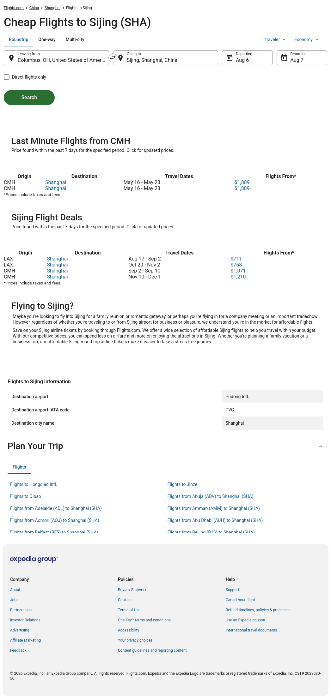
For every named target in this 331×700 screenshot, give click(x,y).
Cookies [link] (125, 600)
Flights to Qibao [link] (25, 496)
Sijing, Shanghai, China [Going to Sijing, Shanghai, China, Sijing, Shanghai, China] (152, 60)
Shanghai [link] (52, 8)
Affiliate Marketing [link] (25, 640)
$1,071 (238, 271)
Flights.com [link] (14, 8)
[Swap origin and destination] (112, 57)
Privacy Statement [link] (133, 590)
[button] (165, 446)
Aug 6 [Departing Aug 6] (242, 60)
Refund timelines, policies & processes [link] (258, 610)
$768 (236, 265)
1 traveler (274, 39)
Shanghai (55, 182)
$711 (236, 259)
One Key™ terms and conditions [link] (144, 620)
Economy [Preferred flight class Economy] (307, 39)
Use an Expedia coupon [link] (245, 620)
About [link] (15, 590)
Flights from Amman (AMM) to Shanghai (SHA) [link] (214, 508)
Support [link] (232, 590)
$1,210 (238, 277)
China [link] (34, 8)
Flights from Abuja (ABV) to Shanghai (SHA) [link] (211, 496)
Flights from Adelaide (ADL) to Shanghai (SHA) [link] (56, 508)
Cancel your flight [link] (240, 600)
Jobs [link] (14, 600)
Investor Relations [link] (25, 620)
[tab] (18, 39)
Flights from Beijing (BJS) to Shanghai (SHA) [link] (211, 532)
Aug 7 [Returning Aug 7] (297, 60)
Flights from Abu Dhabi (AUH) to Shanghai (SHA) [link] (215, 520)
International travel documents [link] (251, 630)
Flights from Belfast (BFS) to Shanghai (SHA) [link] (54, 532)
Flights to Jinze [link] (182, 484)
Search (29, 97)
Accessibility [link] (128, 630)
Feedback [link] (18, 650)
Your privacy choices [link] (135, 640)
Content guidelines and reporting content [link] (152, 650)
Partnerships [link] (21, 610)
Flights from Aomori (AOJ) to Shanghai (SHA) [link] (54, 520)
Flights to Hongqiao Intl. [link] (33, 484)
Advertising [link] (19, 630)
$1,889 (242, 182)
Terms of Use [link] (129, 610)
